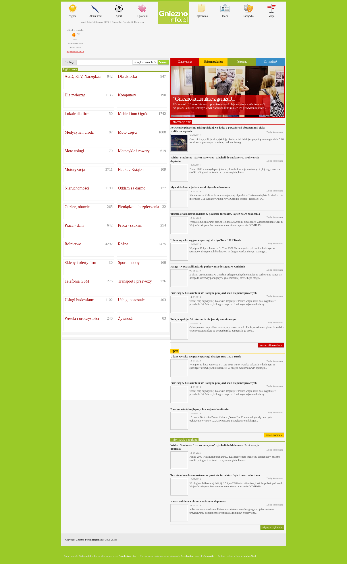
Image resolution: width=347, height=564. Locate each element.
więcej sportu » (274, 435)
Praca (225, 10)
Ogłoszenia (202, 10)
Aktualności (95, 10)
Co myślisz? (270, 61)
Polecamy (242, 61)
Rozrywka (248, 10)
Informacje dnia (181, 122)
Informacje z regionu (184, 439)
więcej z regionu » (272, 527)
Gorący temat (185, 61)
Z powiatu (142, 10)
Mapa (271, 10)
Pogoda (72, 10)
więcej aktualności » (271, 345)
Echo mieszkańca (213, 61)
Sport (119, 10)
